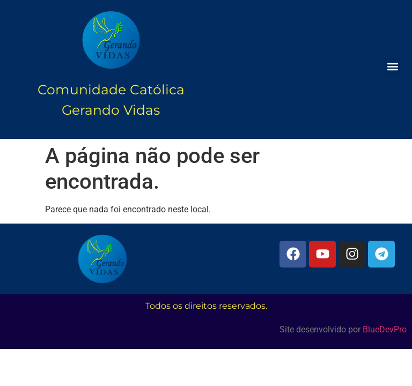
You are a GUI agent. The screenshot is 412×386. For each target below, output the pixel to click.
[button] (392, 67)
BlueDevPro (385, 329)
